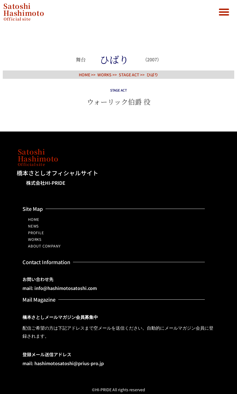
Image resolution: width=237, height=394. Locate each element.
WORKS (35, 239)
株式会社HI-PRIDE (45, 182)
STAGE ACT (129, 74)
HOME (33, 219)
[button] (224, 12)
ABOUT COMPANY (44, 246)
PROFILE (36, 232)
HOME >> (87, 74)
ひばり (152, 74)
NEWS (33, 226)
